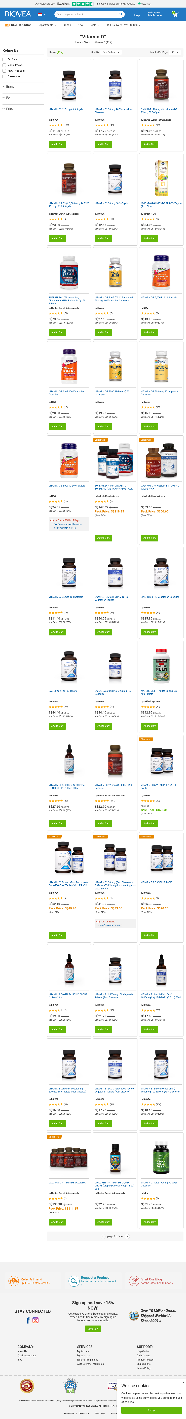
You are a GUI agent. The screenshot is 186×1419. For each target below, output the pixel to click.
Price (8, 109)
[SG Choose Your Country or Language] (41, 14)
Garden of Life (149, 214)
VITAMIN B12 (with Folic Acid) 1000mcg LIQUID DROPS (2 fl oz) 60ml (161, 996)
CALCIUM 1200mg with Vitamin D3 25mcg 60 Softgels (159, 111)
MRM (145, 1193)
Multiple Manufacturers (108, 496)
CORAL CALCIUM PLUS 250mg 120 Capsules (113, 692)
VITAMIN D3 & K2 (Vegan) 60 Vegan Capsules (159, 1184)
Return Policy (144, 1368)
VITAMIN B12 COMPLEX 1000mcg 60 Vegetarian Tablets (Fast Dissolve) (114, 1090)
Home (78, 42)
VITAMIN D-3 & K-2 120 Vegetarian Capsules (66, 393)
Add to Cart (57, 144)
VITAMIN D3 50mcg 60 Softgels (111, 203)
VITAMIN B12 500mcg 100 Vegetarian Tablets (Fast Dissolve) (114, 996)
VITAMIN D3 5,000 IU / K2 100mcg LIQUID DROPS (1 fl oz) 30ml (67, 786)
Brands (67, 25)
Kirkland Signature (151, 701)
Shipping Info (144, 1364)
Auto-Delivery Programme (90, 1364)
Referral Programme (87, 1359)
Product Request (145, 1359)
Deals (94, 25)
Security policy (116, 1413)
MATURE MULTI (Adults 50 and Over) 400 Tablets (160, 692)
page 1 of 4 (115, 1236)
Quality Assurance (26, 1355)
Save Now (93, 1329)
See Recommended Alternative (68, 524)
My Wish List (83, 1355)
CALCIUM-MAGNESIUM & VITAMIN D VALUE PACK (160, 487)
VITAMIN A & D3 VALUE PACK (156, 882)
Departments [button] (47, 25)
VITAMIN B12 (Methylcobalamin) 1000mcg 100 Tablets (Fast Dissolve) (160, 1090)
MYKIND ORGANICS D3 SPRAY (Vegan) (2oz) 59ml (161, 205)
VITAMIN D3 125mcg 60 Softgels (66, 109)
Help (137, 15)
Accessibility (69, 1413)
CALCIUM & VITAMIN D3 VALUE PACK (68, 1182)
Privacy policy (100, 1413)
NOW (145, 308)
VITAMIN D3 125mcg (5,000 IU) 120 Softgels (113, 786)
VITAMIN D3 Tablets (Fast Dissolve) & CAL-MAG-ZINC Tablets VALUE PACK (68, 884)
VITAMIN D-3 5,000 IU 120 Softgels (159, 297)
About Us (22, 1351)
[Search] (121, 14)
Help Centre (143, 1351)
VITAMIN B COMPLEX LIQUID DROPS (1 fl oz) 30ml (68, 996)
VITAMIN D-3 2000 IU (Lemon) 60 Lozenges (112, 393)
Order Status (143, 1355)
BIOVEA (54, 120)
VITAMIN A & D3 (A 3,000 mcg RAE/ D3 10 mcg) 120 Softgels (69, 205)
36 (174, 52)
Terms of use (84, 1413)
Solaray (100, 308)
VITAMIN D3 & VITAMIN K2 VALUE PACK (159, 786)
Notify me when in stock (65, 528)
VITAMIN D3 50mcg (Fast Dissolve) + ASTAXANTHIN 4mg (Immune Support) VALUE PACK (115, 885)
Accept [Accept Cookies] (152, 1410)
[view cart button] (177, 14)
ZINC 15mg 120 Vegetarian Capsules (160, 597)
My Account (83, 1351)
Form (8, 98)
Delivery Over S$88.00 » (122, 25)
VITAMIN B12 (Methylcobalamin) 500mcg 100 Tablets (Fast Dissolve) (67, 1090)
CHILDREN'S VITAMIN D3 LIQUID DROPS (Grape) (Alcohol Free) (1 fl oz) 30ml (114, 1185)
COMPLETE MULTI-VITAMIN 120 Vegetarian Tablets (111, 598)
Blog (19, 1359)
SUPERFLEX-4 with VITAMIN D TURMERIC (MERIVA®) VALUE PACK (114, 487)
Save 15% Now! (18, 25)
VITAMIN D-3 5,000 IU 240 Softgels (67, 485)
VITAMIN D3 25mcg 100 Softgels (66, 597)
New (80, 25)
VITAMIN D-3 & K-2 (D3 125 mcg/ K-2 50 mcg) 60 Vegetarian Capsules (114, 299)
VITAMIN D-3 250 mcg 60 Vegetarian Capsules (160, 393)
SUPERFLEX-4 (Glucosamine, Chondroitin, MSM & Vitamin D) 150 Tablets (67, 300)
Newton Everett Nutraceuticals (157, 120)
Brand (8, 86)
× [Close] (183, 1382)
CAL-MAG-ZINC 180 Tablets (63, 691)
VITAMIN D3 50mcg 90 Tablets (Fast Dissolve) (114, 111)
